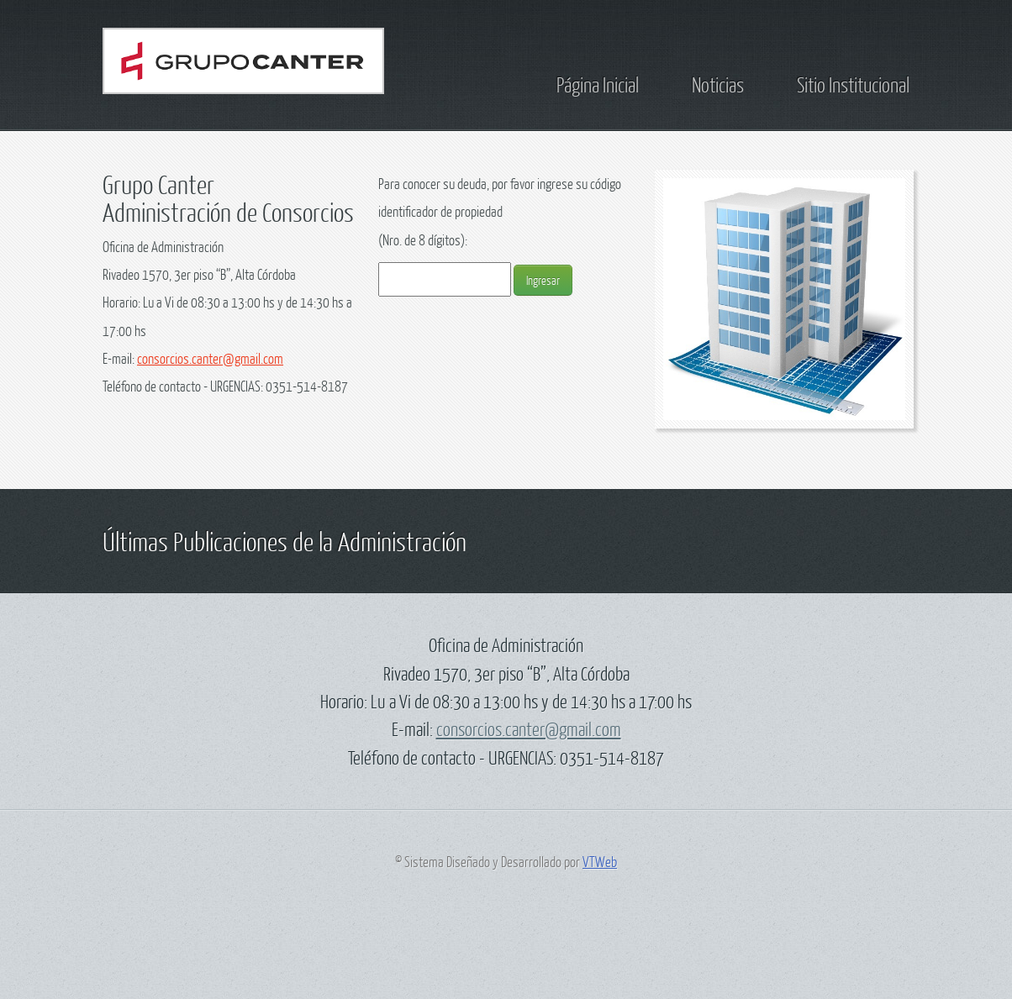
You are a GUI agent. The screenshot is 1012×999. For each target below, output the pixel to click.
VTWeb (599, 861)
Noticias (718, 84)
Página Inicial (597, 84)
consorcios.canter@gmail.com (210, 358)
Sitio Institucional (853, 84)
